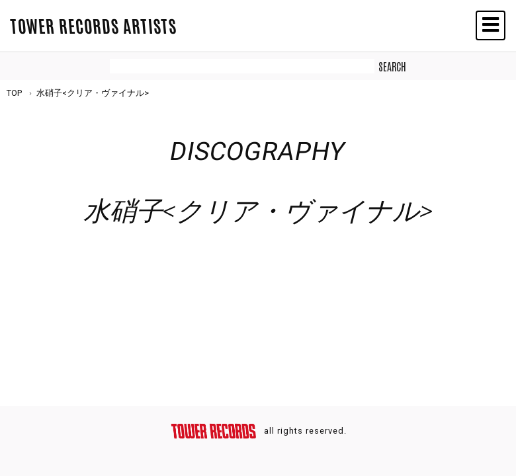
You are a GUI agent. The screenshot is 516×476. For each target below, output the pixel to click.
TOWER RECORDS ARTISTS (93, 25)
